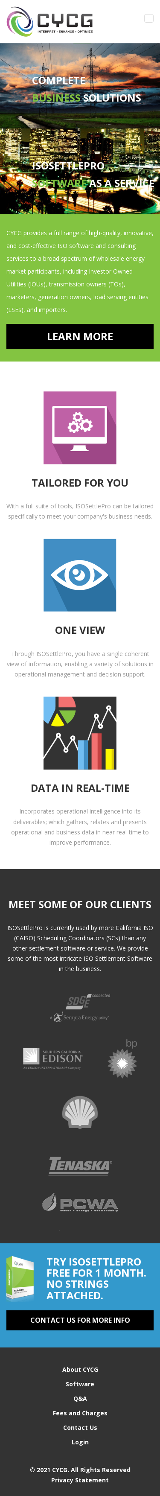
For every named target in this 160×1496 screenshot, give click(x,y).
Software (80, 1384)
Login (80, 1442)
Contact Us (80, 1427)
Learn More (80, 336)
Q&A (80, 1398)
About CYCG (80, 1369)
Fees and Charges (80, 1413)
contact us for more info (80, 1320)
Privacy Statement (80, 1480)
